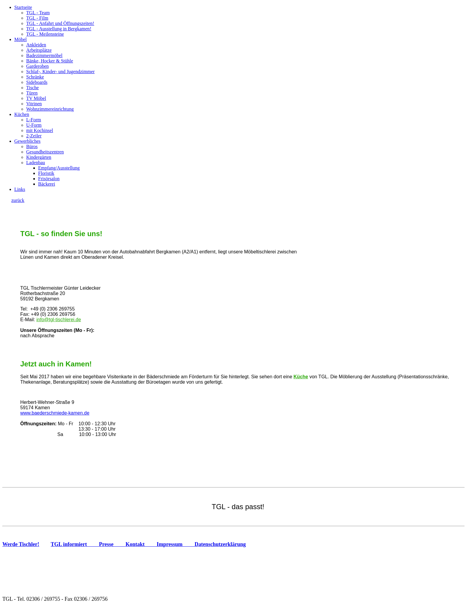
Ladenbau (35, 162)
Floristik (46, 173)
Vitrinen (34, 103)
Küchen (21, 114)
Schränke (35, 76)
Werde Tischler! (20, 544)
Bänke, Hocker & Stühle (49, 60)
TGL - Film (37, 18)
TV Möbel (36, 98)
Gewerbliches (27, 141)
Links (19, 189)
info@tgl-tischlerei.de (58, 319)
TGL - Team (38, 12)
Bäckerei (46, 183)
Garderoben (37, 66)
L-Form (33, 119)
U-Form (34, 125)
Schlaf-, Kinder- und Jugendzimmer (60, 71)
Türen (32, 92)
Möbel (20, 39)
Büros (32, 146)
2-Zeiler (34, 135)
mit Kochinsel (39, 130)
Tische (32, 87)
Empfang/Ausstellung (59, 167)
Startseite (23, 7)
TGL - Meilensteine (45, 34)
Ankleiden (36, 44)
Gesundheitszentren (45, 151)
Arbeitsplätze (39, 50)
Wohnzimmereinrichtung (50, 109)
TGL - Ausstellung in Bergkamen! (58, 28)
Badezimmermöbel (44, 55)
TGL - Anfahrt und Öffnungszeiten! (60, 23)
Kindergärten (38, 157)
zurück (17, 200)
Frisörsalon (49, 178)
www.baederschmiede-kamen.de (54, 412)
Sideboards (36, 82)
